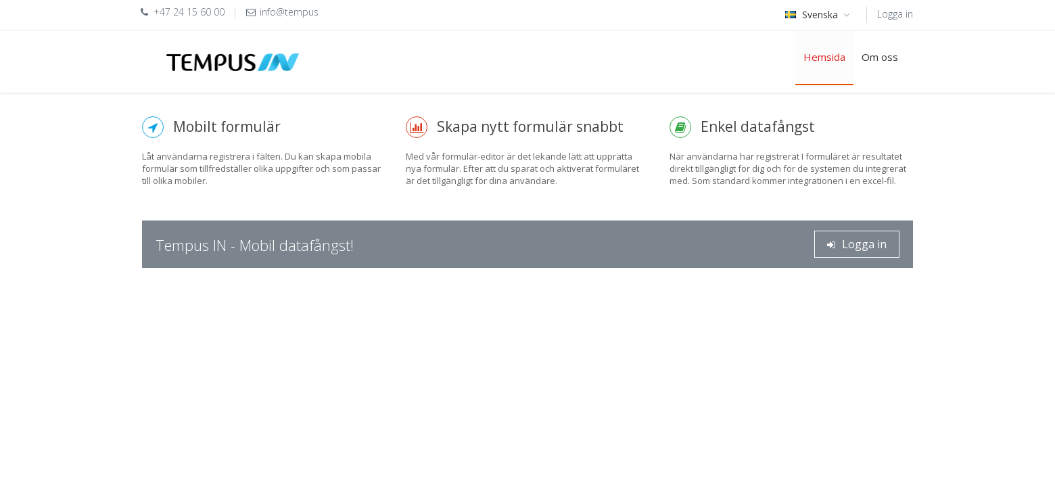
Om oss (880, 57)
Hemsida (824, 57)
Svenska (819, 14)
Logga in (895, 13)
